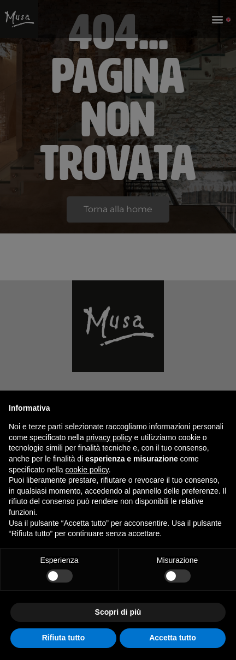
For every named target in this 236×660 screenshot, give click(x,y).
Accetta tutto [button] (172, 637)
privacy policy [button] (109, 437)
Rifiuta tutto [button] (63, 637)
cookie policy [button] (87, 469)
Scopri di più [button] (118, 612)
